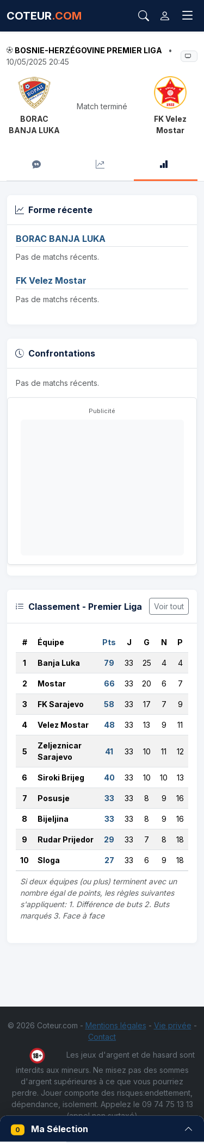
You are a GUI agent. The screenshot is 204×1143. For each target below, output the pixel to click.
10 (24, 860)
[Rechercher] (143, 16)
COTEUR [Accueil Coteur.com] (44, 15)
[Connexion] (165, 15)
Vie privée (172, 1025)
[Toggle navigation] (187, 16)
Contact (102, 1036)
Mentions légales (115, 1025)
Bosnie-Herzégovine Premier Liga (88, 50)
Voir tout (169, 606)
